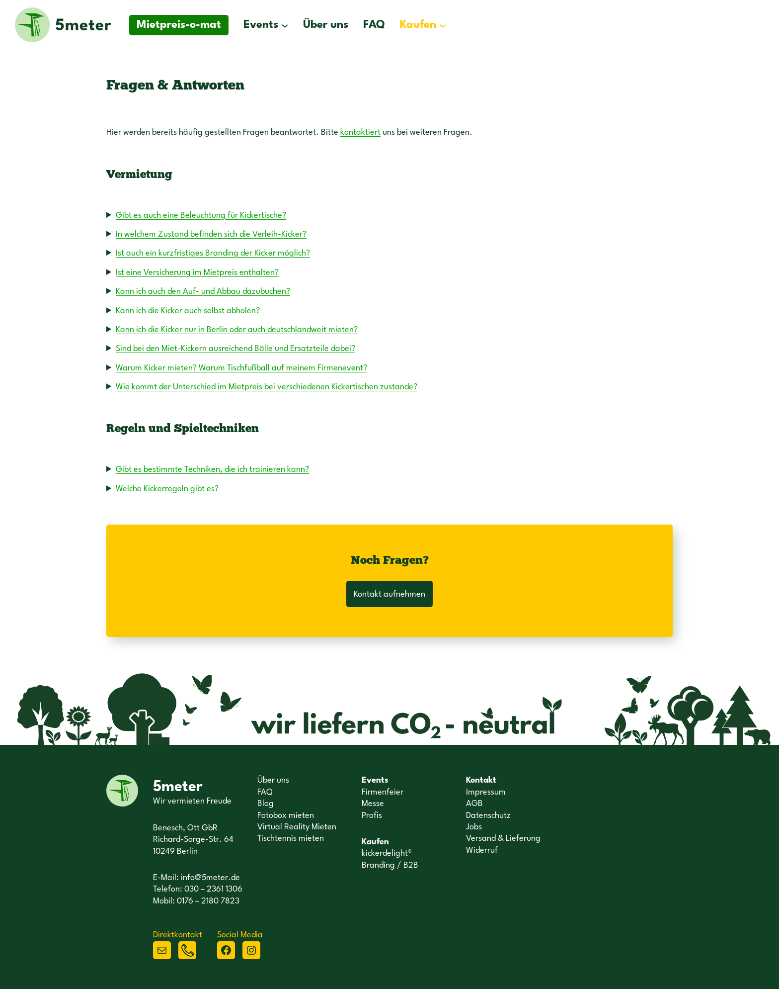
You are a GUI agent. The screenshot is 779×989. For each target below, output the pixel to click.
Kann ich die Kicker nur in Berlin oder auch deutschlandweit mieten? (237, 330)
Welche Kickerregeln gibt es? (167, 489)
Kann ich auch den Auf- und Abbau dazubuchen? (203, 291)
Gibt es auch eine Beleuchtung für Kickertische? (201, 215)
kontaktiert (360, 132)
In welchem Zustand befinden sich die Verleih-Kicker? (211, 234)
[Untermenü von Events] (284, 24)
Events (260, 24)
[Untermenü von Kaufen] (442, 24)
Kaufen (418, 24)
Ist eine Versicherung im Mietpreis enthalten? (197, 273)
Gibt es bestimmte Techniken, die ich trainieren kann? (212, 469)
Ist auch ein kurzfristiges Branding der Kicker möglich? (213, 253)
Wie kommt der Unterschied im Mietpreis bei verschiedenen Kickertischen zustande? (266, 387)
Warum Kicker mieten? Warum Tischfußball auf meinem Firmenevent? (241, 368)
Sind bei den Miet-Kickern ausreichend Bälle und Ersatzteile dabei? (235, 349)
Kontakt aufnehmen (389, 594)
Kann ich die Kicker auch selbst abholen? (188, 311)
